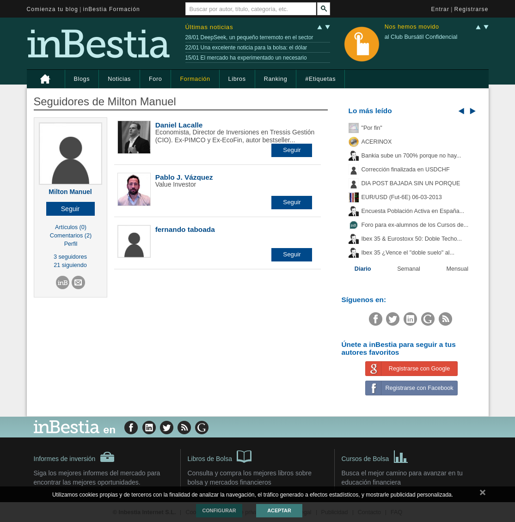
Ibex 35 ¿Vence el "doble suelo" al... (408, 252)
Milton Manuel (70, 191)
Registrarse (471, 9)
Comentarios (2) (71, 235)
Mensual (458, 269)
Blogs (82, 79)
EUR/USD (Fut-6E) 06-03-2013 (402, 197)
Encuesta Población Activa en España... (413, 211)
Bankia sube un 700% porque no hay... (411, 155)
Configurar (219, 510)
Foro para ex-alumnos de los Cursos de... (415, 225)
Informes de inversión (74, 457)
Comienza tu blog (53, 9)
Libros (237, 79)
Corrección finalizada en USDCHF (406, 169)
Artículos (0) (70, 227)
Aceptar (279, 510)
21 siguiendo (70, 265)
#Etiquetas (320, 79)
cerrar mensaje (482, 494)
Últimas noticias (209, 27)
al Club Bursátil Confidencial (421, 37)
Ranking (276, 79)
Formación (195, 79)
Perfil (71, 244)
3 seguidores (70, 257)
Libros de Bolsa (220, 456)
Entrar (440, 9)
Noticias (119, 79)
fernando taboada (185, 229)
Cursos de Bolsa (375, 456)
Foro (155, 79)
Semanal (408, 269)
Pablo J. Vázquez (184, 177)
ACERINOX (377, 142)
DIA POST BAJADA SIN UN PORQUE (411, 183)
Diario (363, 269)
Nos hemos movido (412, 27)
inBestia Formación (111, 9)
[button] (70, 209)
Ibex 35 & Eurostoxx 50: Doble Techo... (412, 239)
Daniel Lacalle (179, 125)
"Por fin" (372, 128)
